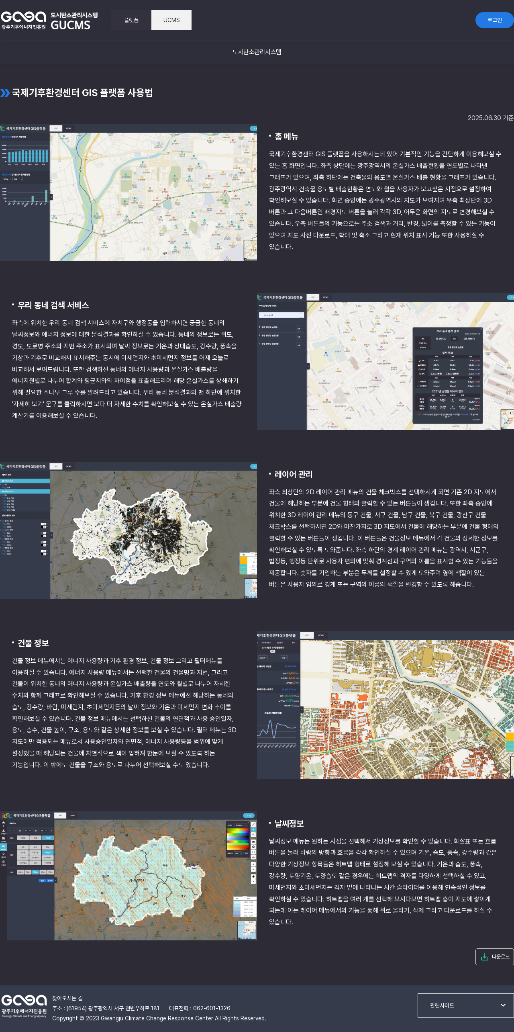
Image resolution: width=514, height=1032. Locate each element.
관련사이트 (442, 1005)
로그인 (494, 20)
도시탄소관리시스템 (257, 52)
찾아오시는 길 (67, 998)
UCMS (171, 20)
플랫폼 (131, 20)
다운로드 (501, 957)
